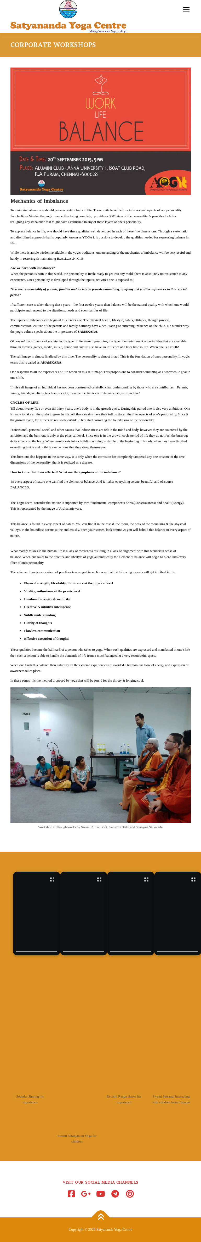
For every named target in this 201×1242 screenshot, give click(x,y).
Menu (186, 10)
